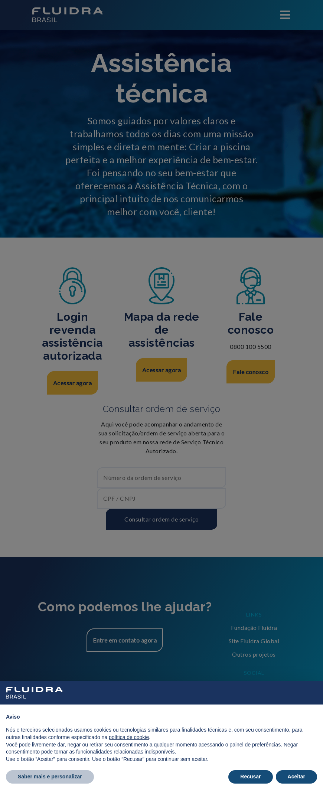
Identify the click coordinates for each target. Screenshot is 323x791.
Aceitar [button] (296, 776)
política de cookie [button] (129, 737)
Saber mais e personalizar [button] (50, 776)
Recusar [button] (250, 776)
